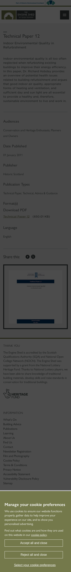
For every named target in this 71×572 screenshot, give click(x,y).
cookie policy (39, 535)
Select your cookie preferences (35, 565)
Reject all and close (34, 554)
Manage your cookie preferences (35, 504)
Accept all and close (33, 543)
